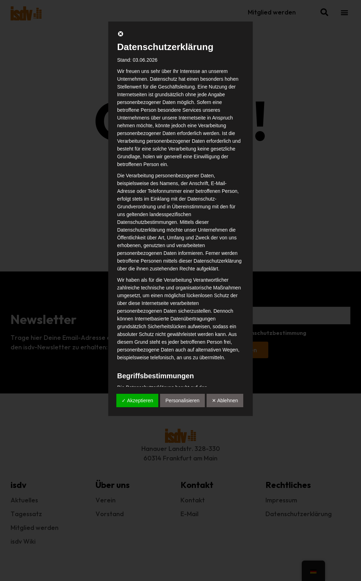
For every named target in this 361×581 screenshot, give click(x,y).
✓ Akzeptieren (137, 400)
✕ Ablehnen (225, 400)
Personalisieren (182, 400)
